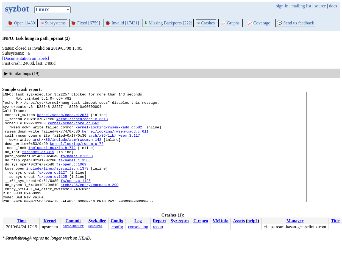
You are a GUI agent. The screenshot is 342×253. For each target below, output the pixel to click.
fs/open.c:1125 (52, 193)
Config (117, 220)
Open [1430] (21, 23)
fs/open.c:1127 (52, 188)
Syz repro (180, 220)
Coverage (259, 23)
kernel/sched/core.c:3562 (73, 129)
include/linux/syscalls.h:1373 (57, 183)
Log (138, 220)
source (320, 6)
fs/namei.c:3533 (77, 169)
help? (252, 220)
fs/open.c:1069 (71, 178)
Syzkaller (97, 220)
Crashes (206, 23)
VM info (220, 220)
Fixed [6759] (85, 23)
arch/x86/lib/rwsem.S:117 (114, 144)
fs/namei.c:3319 (38, 164)
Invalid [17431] (122, 23)
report (158, 226)
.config (117, 226)
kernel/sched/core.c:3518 (82, 124)
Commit (73, 220)
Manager (295, 220)
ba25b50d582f (73, 226)
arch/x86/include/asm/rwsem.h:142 (67, 149)
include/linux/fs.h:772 (52, 159)
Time (21, 220)
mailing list (301, 6)
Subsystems (53, 23)
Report (159, 220)
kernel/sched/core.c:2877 (62, 119)
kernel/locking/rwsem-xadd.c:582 (109, 134)
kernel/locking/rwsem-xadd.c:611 (115, 139)
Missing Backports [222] (168, 23)
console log (138, 226)
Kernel (49, 220)
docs (333, 6)
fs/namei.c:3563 (75, 174)
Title (335, 220)
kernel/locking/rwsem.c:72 (77, 154)
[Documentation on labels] (25, 58)
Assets (239, 220)
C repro (200, 220)
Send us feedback (295, 23)
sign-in (282, 6)
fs (29, 53)
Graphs (230, 23)
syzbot (17, 8)
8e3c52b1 (95, 226)
